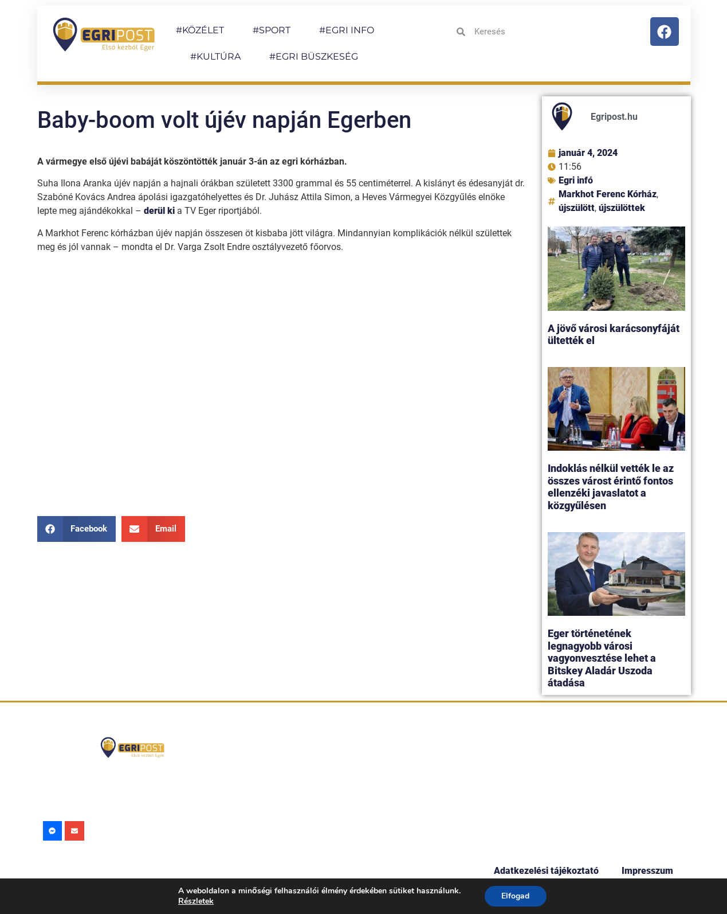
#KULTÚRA (215, 56)
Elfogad (515, 895)
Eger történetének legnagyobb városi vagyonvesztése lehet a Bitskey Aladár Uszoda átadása (602, 658)
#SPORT (271, 30)
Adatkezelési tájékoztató (546, 870)
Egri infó (576, 180)
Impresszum (647, 870)
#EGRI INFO (346, 30)
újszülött (577, 207)
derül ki (159, 210)
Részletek (196, 901)
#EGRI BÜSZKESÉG (313, 56)
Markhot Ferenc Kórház (608, 194)
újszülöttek (622, 207)
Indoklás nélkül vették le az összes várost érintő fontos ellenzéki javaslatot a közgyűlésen (611, 486)
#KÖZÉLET (200, 30)
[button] (76, 529)
